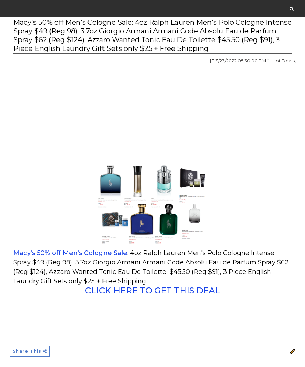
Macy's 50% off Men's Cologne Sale (70, 253)
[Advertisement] (71, 109)
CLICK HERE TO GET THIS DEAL (152, 290)
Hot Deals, (284, 60)
